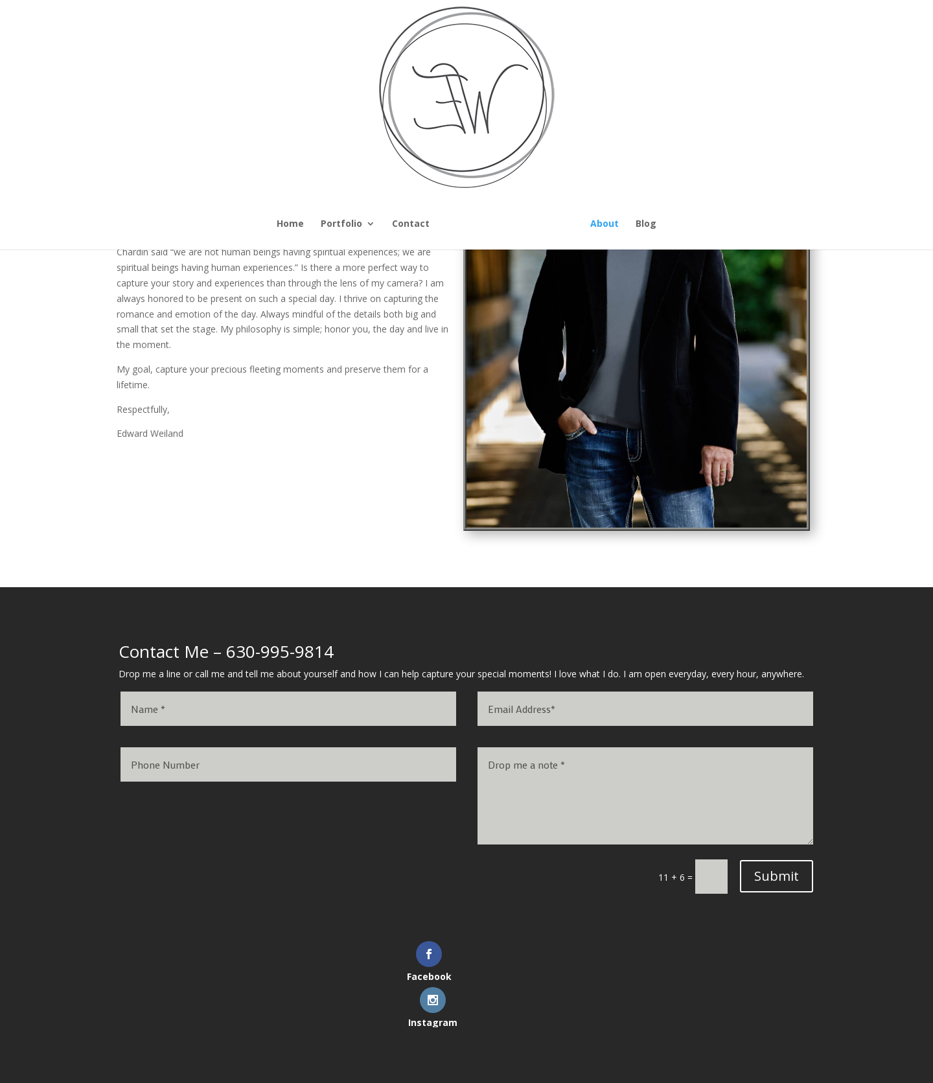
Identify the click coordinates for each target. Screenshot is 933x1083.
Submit (776, 876)
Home (200, 225)
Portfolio (252, 225)
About (694, 225)
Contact (321, 225)
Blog (735, 225)
